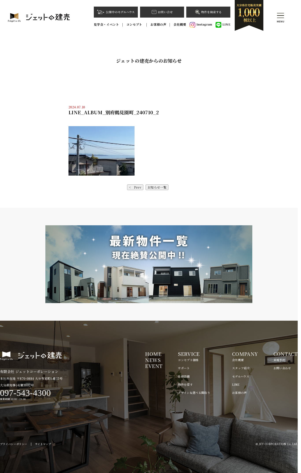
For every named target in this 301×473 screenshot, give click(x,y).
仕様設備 (184, 376)
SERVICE (188, 353)
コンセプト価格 (188, 360)
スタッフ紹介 (241, 368)
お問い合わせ (282, 368)
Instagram (201, 25)
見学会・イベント (106, 24)
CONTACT (285, 353)
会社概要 (180, 24)
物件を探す (185, 384)
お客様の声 (158, 24)
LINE (223, 25)
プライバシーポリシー (13, 444)
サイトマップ (43, 444)
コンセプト (134, 24)
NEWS (152, 360)
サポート (184, 368)
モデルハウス (240, 376)
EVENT (154, 365)
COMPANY (245, 353)
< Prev (135, 187)
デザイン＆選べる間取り (194, 393)
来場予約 (279, 360)
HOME (153, 353)
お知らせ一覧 (157, 187)
